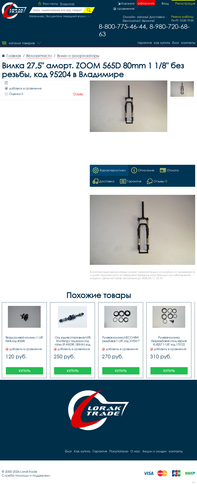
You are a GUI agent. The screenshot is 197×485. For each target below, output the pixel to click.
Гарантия (145, 43)
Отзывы (78, 93)
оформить (146, 3)
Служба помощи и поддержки (26, 475)
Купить (24, 371)
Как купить (162, 43)
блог (175, 43)
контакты (188, 43)
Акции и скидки (154, 451)
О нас (135, 451)
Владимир (67, 3)
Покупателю (118, 451)
